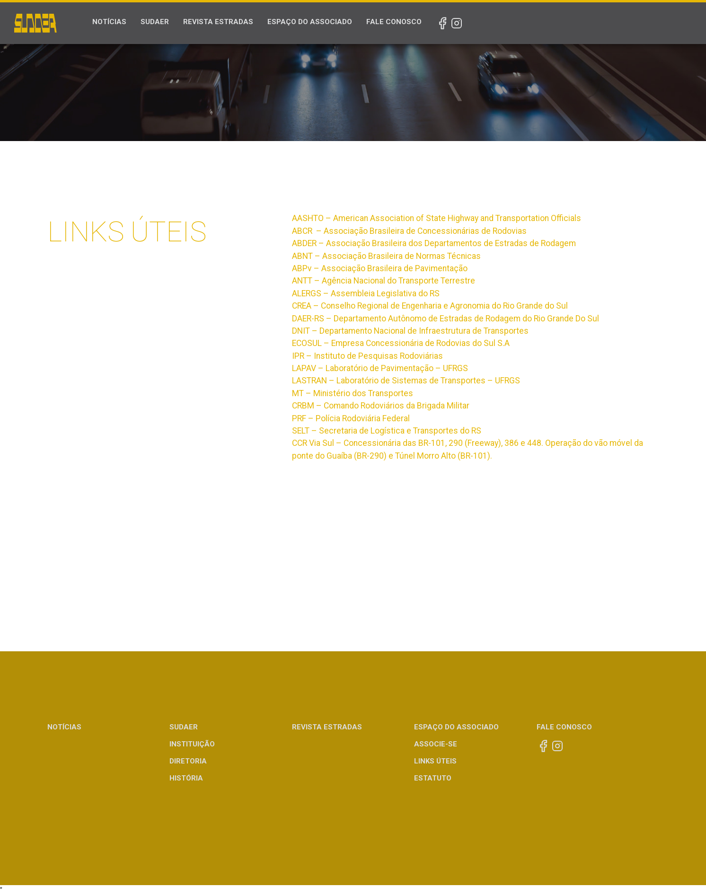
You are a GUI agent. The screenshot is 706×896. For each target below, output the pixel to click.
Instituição (192, 744)
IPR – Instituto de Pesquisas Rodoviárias (367, 356)
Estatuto (432, 778)
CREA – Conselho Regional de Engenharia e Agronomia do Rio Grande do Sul (430, 305)
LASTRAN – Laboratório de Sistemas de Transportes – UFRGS (406, 380)
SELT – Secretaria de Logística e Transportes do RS (386, 430)
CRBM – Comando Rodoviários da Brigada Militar (380, 405)
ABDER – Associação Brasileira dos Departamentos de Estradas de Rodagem (434, 243)
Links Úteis (435, 761)
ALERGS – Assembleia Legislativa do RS (366, 293)
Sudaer (155, 22)
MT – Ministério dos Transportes (352, 393)
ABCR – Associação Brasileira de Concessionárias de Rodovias (409, 231)
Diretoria (188, 761)
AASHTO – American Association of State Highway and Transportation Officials (436, 218)
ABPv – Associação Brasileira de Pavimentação (380, 268)
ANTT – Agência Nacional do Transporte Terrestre (383, 280)
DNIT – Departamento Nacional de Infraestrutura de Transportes (410, 331)
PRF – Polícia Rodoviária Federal (351, 418)
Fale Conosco (394, 22)
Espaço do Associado (309, 22)
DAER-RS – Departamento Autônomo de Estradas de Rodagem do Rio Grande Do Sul (445, 318)
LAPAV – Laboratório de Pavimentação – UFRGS (380, 368)
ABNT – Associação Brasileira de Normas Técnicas (386, 256)
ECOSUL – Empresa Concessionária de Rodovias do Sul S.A (401, 343)
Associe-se (435, 744)
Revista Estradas (218, 22)
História (186, 778)
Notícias (109, 22)
